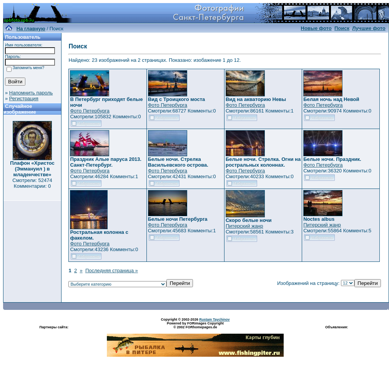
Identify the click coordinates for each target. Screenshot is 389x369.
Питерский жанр (244, 226)
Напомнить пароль (31, 93)
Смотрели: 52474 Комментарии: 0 (32, 183)
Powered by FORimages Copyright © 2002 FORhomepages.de (195, 325)
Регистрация (23, 98)
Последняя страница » (111, 270)
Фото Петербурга (89, 111)
